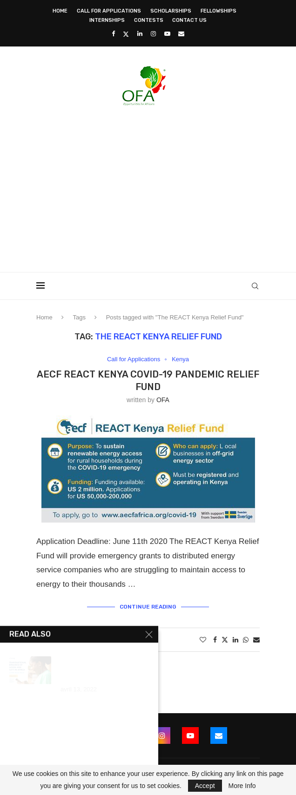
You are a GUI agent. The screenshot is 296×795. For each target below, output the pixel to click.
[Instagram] (153, 33)
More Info (242, 785)
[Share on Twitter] (225, 639)
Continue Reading (148, 606)
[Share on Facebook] (215, 639)
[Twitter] (126, 34)
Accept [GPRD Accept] (205, 785)
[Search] (255, 285)
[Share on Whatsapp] (246, 639)
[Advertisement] (166, 186)
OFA (162, 400)
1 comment (122, 639)
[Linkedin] (139, 33)
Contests (148, 20)
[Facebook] (113, 33)
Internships (107, 20)
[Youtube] (167, 33)
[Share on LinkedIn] (235, 639)
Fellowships (218, 11)
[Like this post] (203, 639)
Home (60, 11)
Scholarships (170, 11)
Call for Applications (109, 11)
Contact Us (189, 20)
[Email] (181, 33)
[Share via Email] (256, 639)
